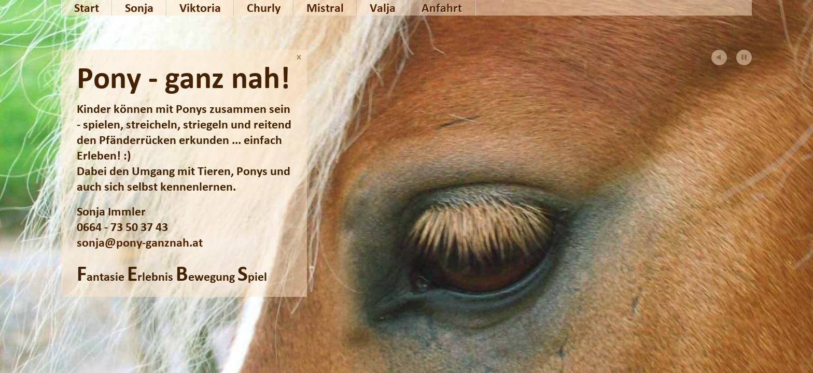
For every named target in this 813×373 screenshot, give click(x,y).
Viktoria (200, 8)
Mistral (325, 8)
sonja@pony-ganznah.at (140, 242)
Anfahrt (442, 8)
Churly (264, 8)
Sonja (139, 8)
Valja (383, 8)
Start (86, 8)
